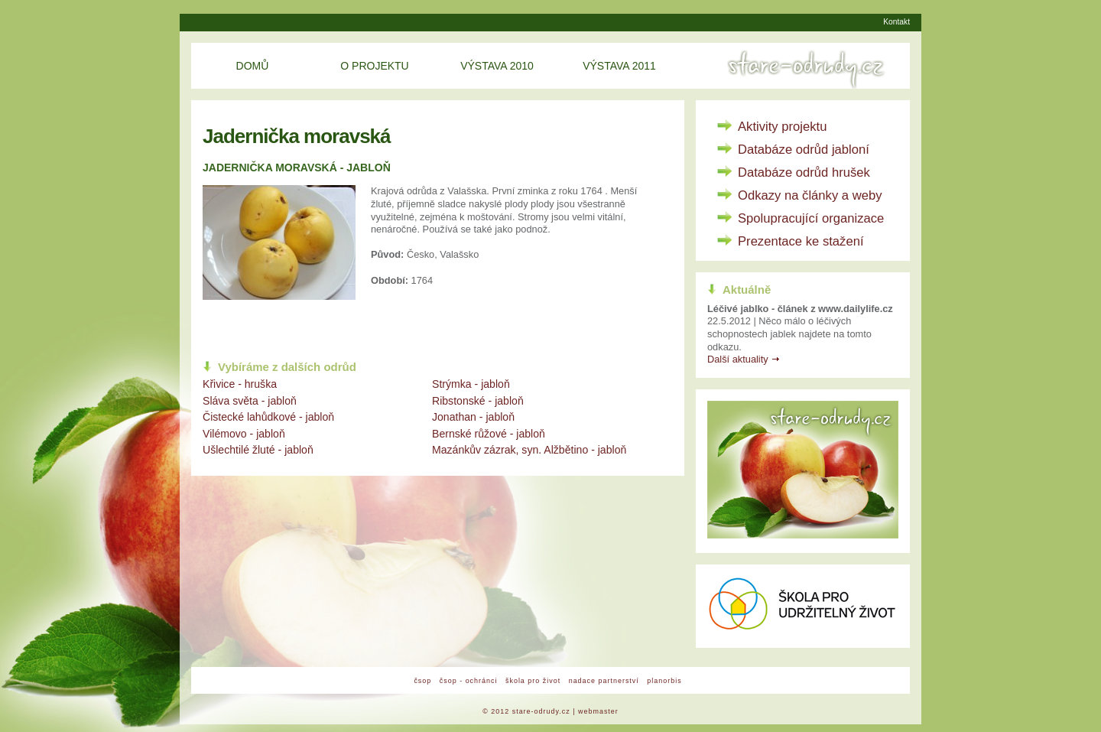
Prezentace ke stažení (801, 241)
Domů (252, 66)
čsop (422, 681)
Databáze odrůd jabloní (803, 149)
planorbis (664, 681)
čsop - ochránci (469, 681)
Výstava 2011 (619, 66)
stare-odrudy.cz (541, 711)
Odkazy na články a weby (810, 195)
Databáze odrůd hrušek (804, 172)
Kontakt (896, 22)
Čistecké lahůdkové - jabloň (268, 417)
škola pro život (532, 681)
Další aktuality (737, 359)
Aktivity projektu (782, 126)
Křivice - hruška (240, 384)
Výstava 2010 (497, 66)
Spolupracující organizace (811, 218)
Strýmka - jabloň (471, 384)
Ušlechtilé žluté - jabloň (258, 450)
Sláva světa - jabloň (250, 401)
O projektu (374, 66)
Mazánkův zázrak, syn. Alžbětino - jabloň (529, 450)
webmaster (598, 711)
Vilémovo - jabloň (244, 434)
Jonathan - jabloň (473, 417)
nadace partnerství (604, 681)
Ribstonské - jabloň (478, 401)
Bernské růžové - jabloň (488, 434)
